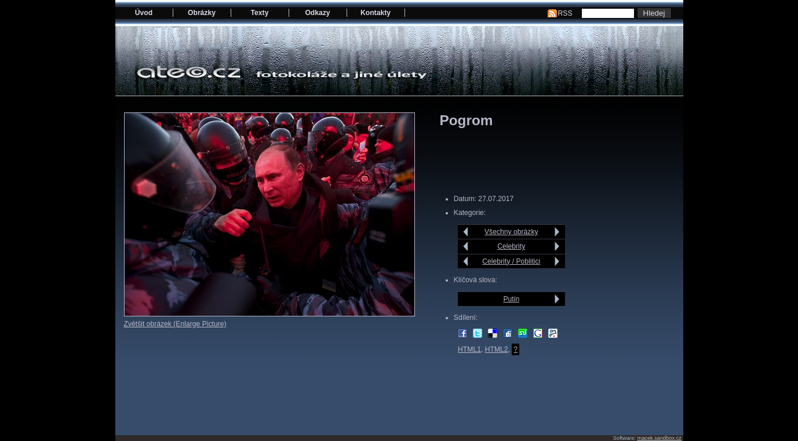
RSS (565, 13)
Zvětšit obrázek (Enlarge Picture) (175, 324)
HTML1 (469, 349)
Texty (260, 13)
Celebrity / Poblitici (511, 261)
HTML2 (496, 349)
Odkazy (317, 13)
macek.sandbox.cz (659, 438)
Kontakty (375, 13)
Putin (511, 299)
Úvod (143, 13)
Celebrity (511, 246)
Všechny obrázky (511, 232)
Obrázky (202, 13)
